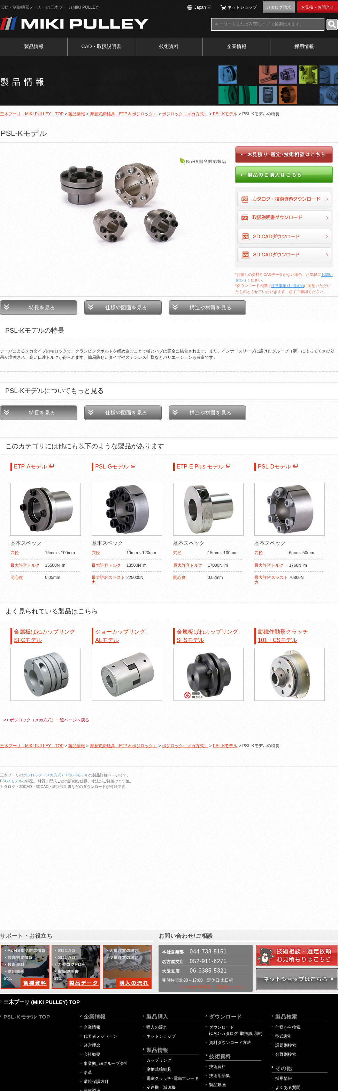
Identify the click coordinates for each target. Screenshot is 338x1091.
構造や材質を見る (210, 307)
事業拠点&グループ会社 (106, 1063)
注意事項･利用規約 (287, 286)
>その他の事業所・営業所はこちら (212, 987)
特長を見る (42, 307)
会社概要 (92, 1054)
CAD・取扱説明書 (101, 46)
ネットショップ (242, 7)
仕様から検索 (287, 1027)
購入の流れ (156, 1027)
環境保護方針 (98, 1081)
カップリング (158, 1060)
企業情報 (236, 46)
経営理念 (92, 1045)
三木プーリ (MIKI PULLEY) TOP (41, 1002)
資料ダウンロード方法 (230, 1042)
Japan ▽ (202, 7)
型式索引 (283, 1036)
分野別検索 (285, 1054)
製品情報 (34, 46)
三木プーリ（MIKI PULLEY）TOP (31, 113)
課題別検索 (285, 1045)
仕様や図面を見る (126, 307)
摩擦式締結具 (158, 1069)
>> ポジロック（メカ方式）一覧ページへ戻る (46, 720)
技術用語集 (219, 1075)
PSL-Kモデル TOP (26, 1017)
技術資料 (169, 46)
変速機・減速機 (161, 1087)
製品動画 (217, 1084)
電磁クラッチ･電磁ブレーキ (172, 1078)
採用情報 (304, 46)
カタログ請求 (278, 7)
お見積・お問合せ (317, 7)
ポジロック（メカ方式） (185, 113)
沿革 (88, 1072)
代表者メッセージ (100, 1036)
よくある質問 (287, 1087)
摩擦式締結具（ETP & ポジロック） (124, 113)
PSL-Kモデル (225, 113)
